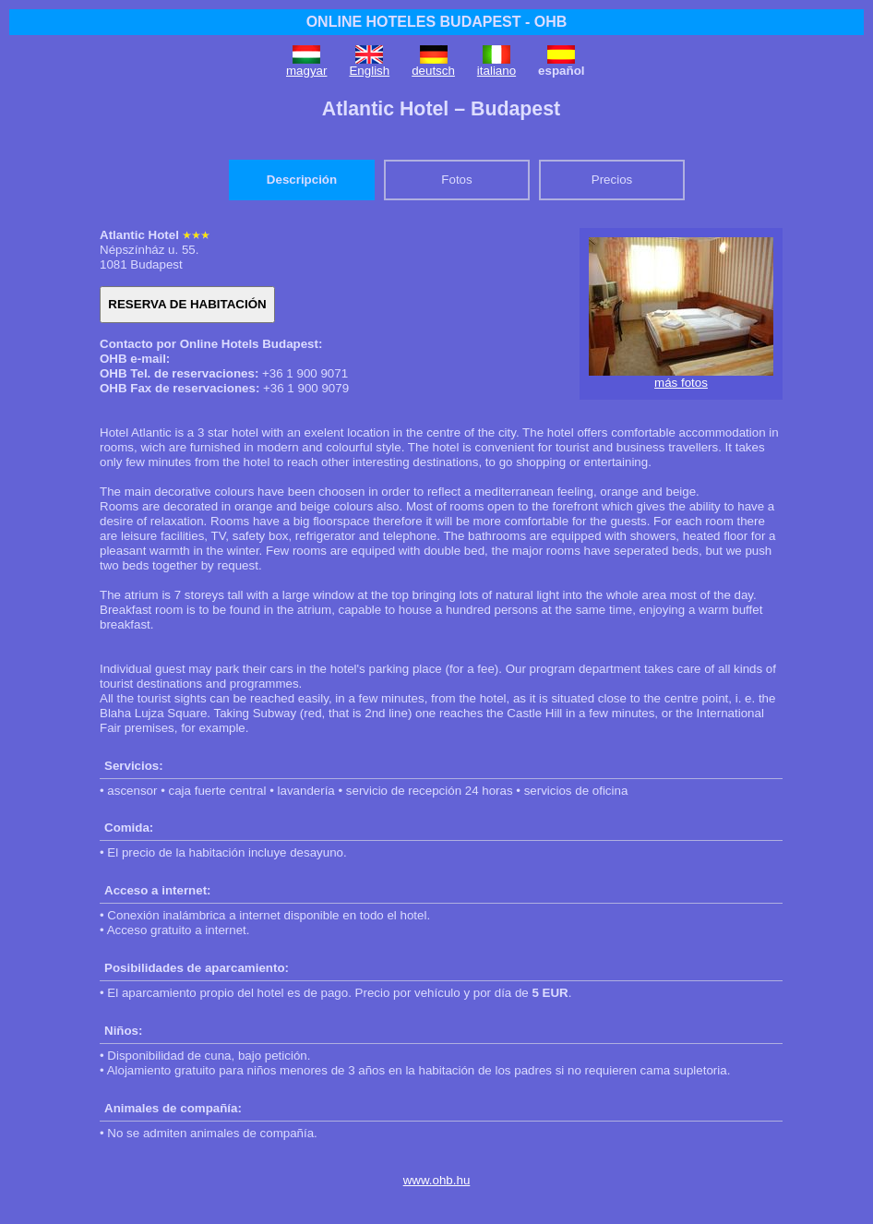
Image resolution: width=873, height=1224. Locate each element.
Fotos (456, 179)
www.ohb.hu (437, 1180)
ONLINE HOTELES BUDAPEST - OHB (437, 22)
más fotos (681, 383)
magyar (306, 71)
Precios (612, 179)
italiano (496, 71)
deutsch (433, 71)
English (369, 71)
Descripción (302, 179)
